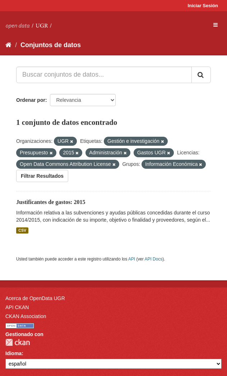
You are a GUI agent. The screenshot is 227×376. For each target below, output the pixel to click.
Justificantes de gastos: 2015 (50, 202)
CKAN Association (25, 316)
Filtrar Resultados (42, 176)
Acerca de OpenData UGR (35, 298)
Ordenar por (30, 100)
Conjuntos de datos (50, 45)
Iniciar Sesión (202, 5)
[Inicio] (8, 45)
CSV (22, 230)
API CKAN (17, 307)
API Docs (154, 259)
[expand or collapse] (215, 25)
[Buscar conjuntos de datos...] (104, 75)
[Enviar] (201, 75)
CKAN (17, 342)
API (131, 259)
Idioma (13, 353)
